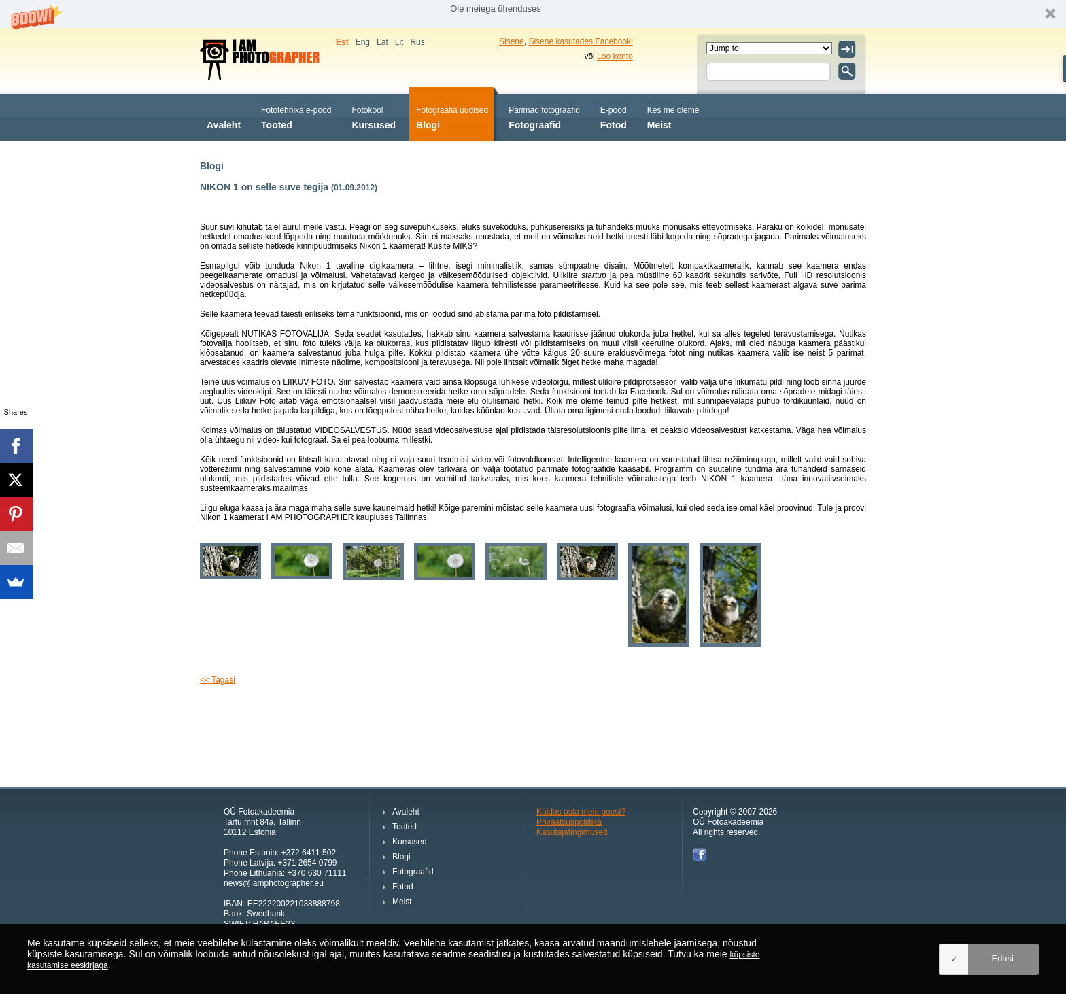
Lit (399, 42)
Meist (673, 117)
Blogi (452, 117)
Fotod (613, 117)
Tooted (296, 117)
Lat (382, 42)
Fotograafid (544, 117)
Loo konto (615, 56)
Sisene (511, 41)
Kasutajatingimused (572, 832)
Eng (363, 42)
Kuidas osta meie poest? (580, 812)
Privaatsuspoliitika (569, 822)
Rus (417, 42)
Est (342, 42)
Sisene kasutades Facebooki (580, 41)
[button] (533, 14)
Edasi (1002, 958)
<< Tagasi (217, 680)
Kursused (373, 117)
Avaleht (224, 117)
